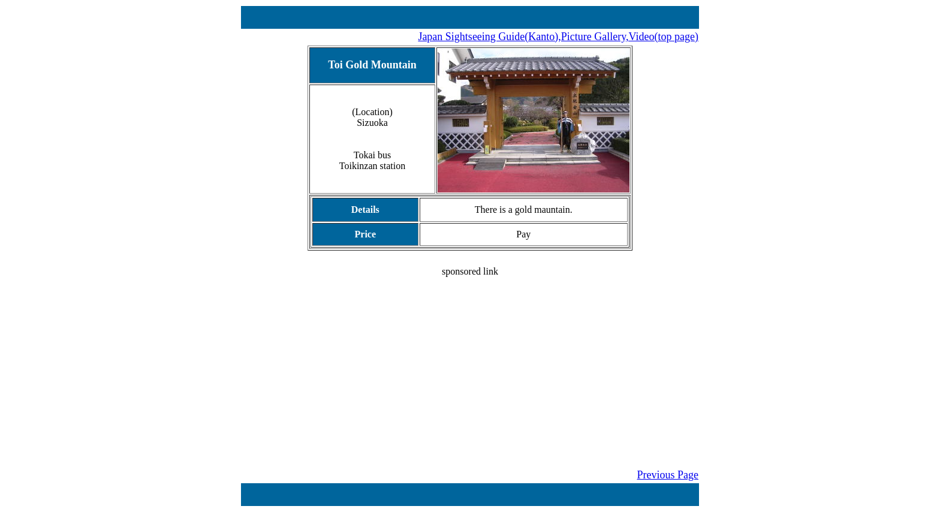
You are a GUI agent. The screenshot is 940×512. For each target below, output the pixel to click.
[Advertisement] (470, 361)
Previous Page (668, 475)
